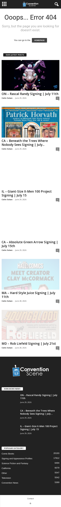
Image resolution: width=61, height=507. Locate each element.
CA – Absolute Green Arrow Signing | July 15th (30, 244)
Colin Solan (7, 98)
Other (4, 473)
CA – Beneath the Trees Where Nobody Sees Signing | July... (25, 143)
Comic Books (8, 453)
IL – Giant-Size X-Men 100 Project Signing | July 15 (27, 193)
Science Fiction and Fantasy (15, 463)
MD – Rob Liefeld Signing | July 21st (29, 343)
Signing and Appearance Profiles (17, 458)
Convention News (10, 483)
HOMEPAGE (39, 40)
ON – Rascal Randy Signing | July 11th (30, 94)
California (6, 468)
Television (6, 478)
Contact (30, 498)
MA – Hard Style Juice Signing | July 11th (28, 295)
